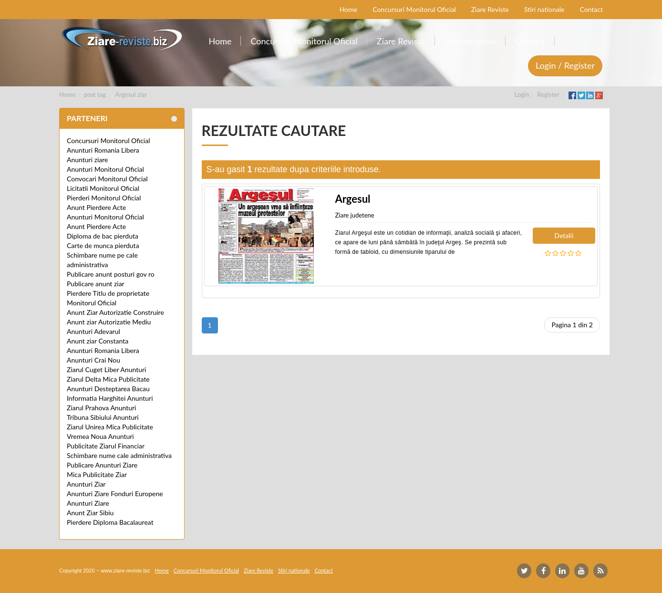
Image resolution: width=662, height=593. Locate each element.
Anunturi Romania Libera (103, 150)
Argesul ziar (131, 94)
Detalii (563, 235)
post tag (95, 94)
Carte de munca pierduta (103, 245)
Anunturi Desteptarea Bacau (108, 389)
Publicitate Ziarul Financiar (106, 446)
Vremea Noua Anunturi (100, 436)
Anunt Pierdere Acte (96, 207)
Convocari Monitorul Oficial (107, 179)
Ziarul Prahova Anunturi (101, 408)
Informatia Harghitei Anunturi (110, 398)
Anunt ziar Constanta (97, 341)
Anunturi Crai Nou (93, 360)
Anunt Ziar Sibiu (90, 513)
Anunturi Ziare (88, 503)
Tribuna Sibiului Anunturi (103, 417)
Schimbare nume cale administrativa (119, 455)
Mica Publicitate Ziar (97, 474)
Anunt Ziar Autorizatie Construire (115, 312)
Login (522, 94)
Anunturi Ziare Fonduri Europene (115, 493)
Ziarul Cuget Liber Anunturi (106, 369)
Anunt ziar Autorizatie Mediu (109, 322)
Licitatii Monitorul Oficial (103, 188)
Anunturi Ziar (86, 484)
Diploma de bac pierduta (102, 236)
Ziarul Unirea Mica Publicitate (110, 427)
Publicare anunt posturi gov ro (111, 274)
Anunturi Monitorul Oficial (105, 169)
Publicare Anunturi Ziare (102, 465)
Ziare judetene (354, 215)
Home (67, 94)
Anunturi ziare (87, 160)
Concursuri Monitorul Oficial (108, 140)
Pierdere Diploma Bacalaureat (110, 522)
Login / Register (565, 65)
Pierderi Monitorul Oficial (104, 198)
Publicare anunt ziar (95, 284)
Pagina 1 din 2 (572, 325)
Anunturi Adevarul (93, 331)
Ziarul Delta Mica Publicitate (108, 379)
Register (548, 94)
